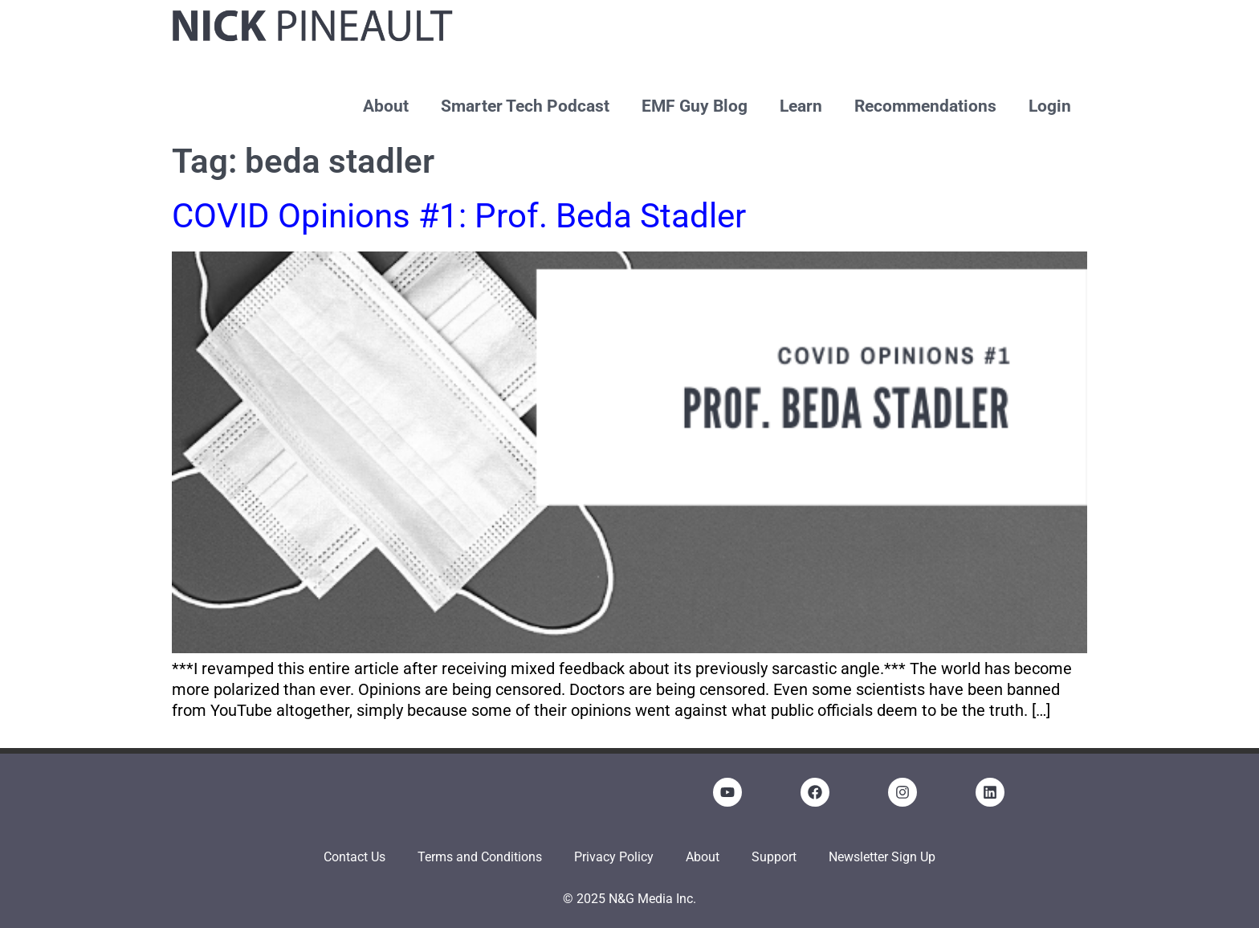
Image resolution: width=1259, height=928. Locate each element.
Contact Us (354, 857)
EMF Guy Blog (695, 106)
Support (774, 857)
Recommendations (925, 106)
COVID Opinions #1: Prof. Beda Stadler (459, 215)
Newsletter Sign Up (882, 857)
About (386, 106)
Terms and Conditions (480, 857)
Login (1050, 106)
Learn (801, 106)
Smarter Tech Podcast (525, 106)
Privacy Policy (614, 857)
